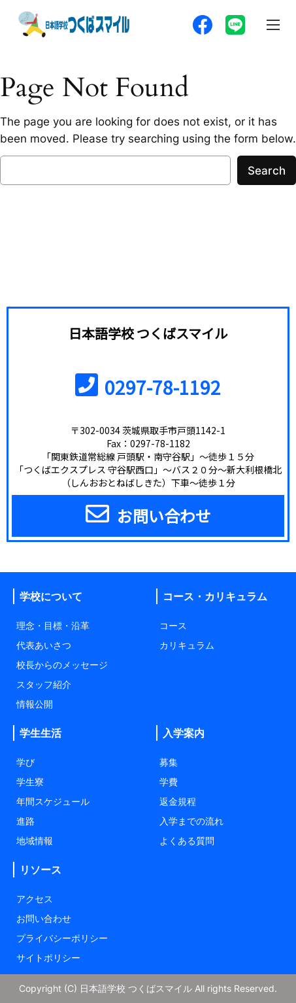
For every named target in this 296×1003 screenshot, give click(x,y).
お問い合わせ (43, 918)
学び (25, 762)
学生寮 (30, 781)
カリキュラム (186, 645)
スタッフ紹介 (43, 684)
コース (173, 625)
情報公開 (34, 703)
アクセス (34, 898)
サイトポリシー (48, 957)
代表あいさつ (43, 645)
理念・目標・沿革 (53, 625)
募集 (168, 762)
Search (267, 170)
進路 (25, 820)
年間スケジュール (53, 801)
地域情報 (34, 840)
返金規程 (177, 801)
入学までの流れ (191, 820)
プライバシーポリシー (62, 938)
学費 (168, 781)
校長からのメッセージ (62, 664)
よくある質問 (186, 840)
